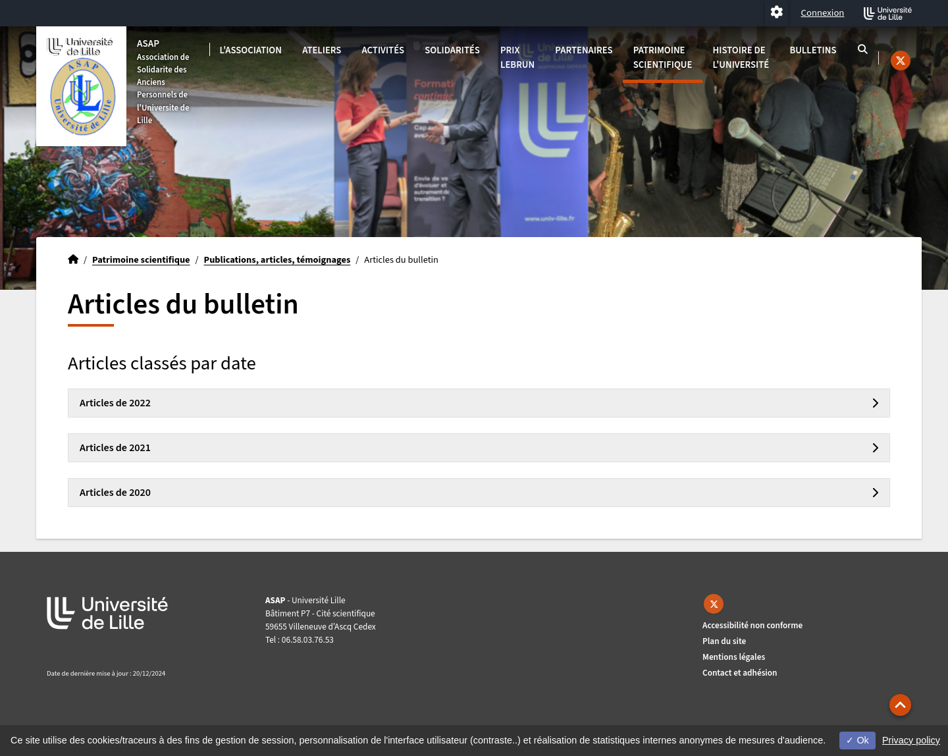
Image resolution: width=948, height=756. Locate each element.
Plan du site (724, 641)
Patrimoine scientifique (663, 57)
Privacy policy (911, 740)
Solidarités (452, 50)
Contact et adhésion (739, 672)
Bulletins (812, 50)
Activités (383, 50)
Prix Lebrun (517, 57)
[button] (900, 704)
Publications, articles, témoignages (277, 260)
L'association (251, 50)
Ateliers (321, 50)
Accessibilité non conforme (752, 625)
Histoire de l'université (741, 57)
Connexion (823, 13)
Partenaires (583, 50)
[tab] (478, 403)
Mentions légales (733, 657)
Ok (857, 740)
